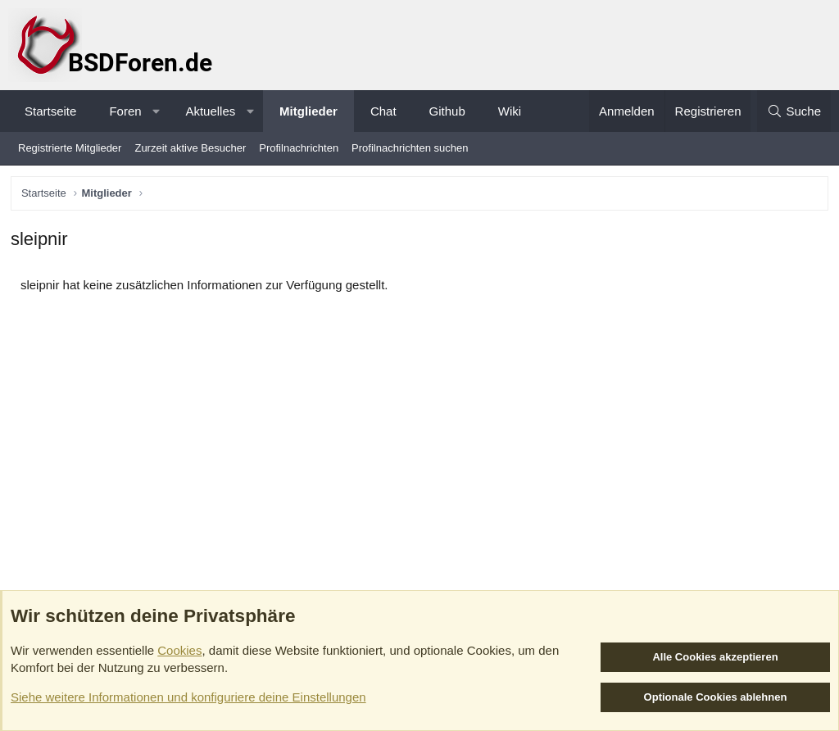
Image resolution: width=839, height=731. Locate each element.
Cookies (179, 650)
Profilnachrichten (298, 148)
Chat (383, 111)
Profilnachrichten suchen (409, 148)
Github (447, 111)
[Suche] (794, 111)
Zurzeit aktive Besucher (190, 148)
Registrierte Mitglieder (69, 148)
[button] (156, 111)
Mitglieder (308, 111)
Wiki (509, 111)
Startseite (50, 111)
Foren (125, 111)
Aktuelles (210, 111)
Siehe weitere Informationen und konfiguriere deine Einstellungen (188, 697)
